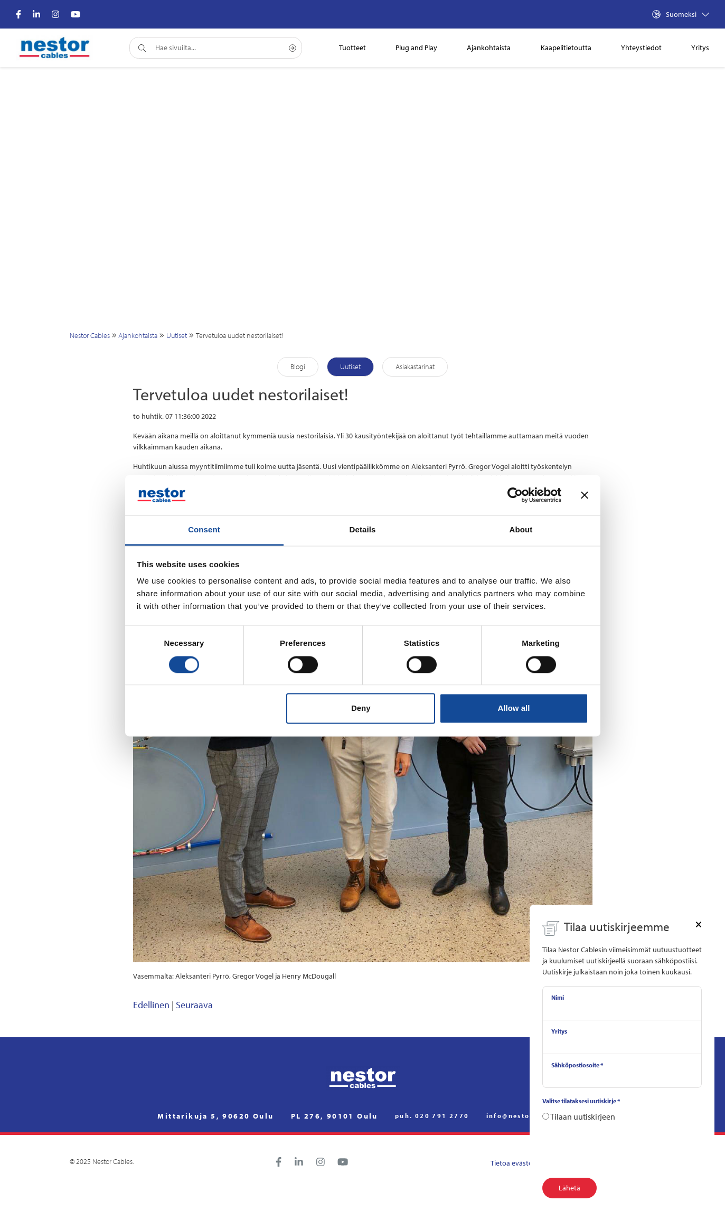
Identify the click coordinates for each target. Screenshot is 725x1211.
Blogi (297, 366)
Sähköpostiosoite (577, 1065)
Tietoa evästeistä (517, 1163)
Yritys (559, 1031)
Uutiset (176, 335)
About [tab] (521, 529)
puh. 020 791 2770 (432, 1116)
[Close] (698, 923)
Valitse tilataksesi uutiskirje (581, 1101)
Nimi (557, 997)
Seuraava (194, 1005)
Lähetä (569, 1188)
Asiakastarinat (415, 366)
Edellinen (151, 1005)
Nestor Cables (90, 335)
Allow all (514, 708)
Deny (361, 708)
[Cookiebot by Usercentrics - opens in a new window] (515, 495)
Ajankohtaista (137, 335)
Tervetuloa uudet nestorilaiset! (239, 335)
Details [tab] (363, 529)
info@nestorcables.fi (527, 1116)
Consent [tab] (204, 529)
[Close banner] (584, 495)
